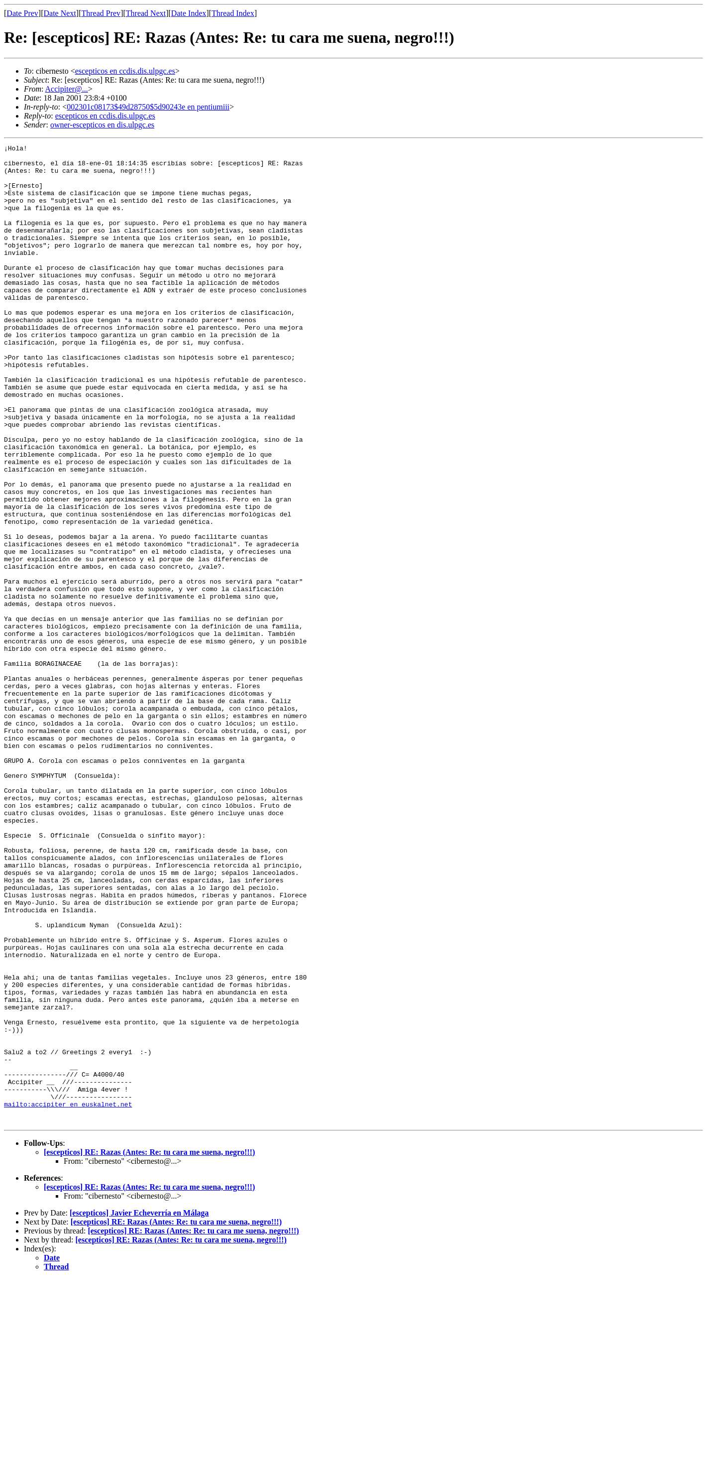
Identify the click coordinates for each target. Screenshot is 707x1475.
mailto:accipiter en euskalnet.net (68, 1296)
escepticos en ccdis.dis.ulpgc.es (125, 71)
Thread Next (146, 13)
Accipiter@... (66, 89)
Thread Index (232, 13)
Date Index (188, 13)
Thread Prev (100, 13)
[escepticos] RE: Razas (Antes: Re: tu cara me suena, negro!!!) (149, 1348)
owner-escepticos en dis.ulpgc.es (102, 125)
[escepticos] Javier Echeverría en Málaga (139, 1408)
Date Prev (22, 13)
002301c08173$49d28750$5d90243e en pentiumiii (148, 107)
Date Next (60, 13)
